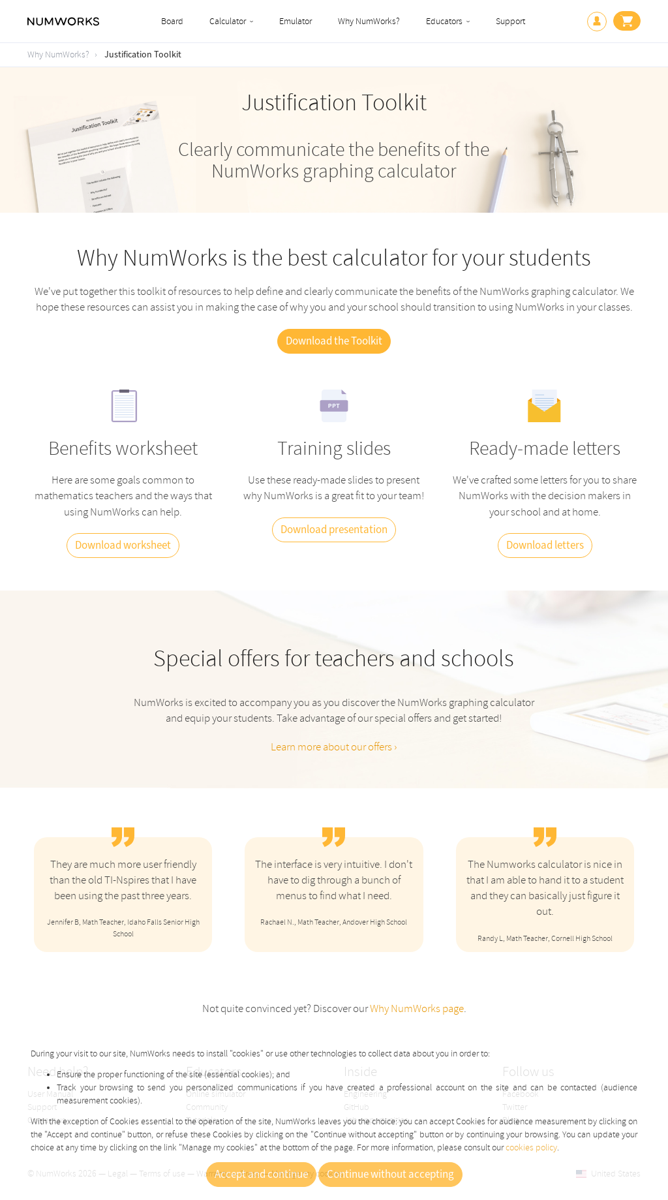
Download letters (545, 545)
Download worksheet (123, 545)
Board (172, 21)
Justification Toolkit (142, 54)
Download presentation (334, 530)
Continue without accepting (390, 1174)
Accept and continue (261, 1174)
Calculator (227, 21)
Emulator (295, 21)
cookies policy (531, 1147)
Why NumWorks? (369, 21)
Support (510, 21)
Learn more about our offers (332, 747)
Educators (444, 21)
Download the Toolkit (334, 341)
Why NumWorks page (417, 1008)
